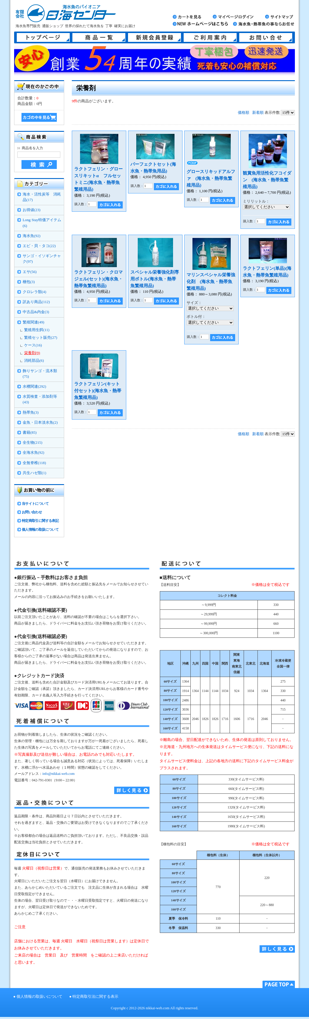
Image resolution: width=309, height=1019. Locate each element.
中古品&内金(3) (36, 312)
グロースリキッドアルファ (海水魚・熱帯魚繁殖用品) (211, 178)
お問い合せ (265, 37)
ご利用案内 (210, 37)
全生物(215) (32, 443)
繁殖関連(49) (33, 322)
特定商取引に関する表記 (40, 521)
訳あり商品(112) (36, 302)
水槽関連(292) (34, 386)
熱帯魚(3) (31, 412)
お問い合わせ (32, 512)
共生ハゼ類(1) (34, 473)
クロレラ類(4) (34, 292)
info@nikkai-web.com (58, 774)
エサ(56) (29, 272)
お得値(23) (31, 210)
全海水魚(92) (33, 453)
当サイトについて (35, 504)
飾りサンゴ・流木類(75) (40, 374)
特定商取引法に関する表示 (95, 997)
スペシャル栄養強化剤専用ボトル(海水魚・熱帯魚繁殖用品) (154, 278)
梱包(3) (29, 282)
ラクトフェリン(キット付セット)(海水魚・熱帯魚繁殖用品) (97, 390)
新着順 (258, 113)
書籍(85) (29, 432)
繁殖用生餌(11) (36, 330)
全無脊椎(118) (34, 463)
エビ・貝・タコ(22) (39, 246)
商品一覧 (98, 37)
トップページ (43, 37)
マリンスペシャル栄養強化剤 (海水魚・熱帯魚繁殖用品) (211, 281)
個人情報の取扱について (40, 529)
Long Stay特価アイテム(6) (42, 223)
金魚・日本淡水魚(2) (40, 422)
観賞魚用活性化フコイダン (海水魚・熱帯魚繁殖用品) (267, 179)
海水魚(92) (31, 236)
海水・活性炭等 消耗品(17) (42, 197)
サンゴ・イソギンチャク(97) (42, 259)
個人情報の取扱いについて (39, 997)
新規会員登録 (154, 37)
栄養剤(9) (32, 353)
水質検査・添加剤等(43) (40, 399)
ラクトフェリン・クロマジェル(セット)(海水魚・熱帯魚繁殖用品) (98, 278)
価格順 (243, 113)
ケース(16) (33, 345)
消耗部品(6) (34, 361)
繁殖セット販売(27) (40, 338)
